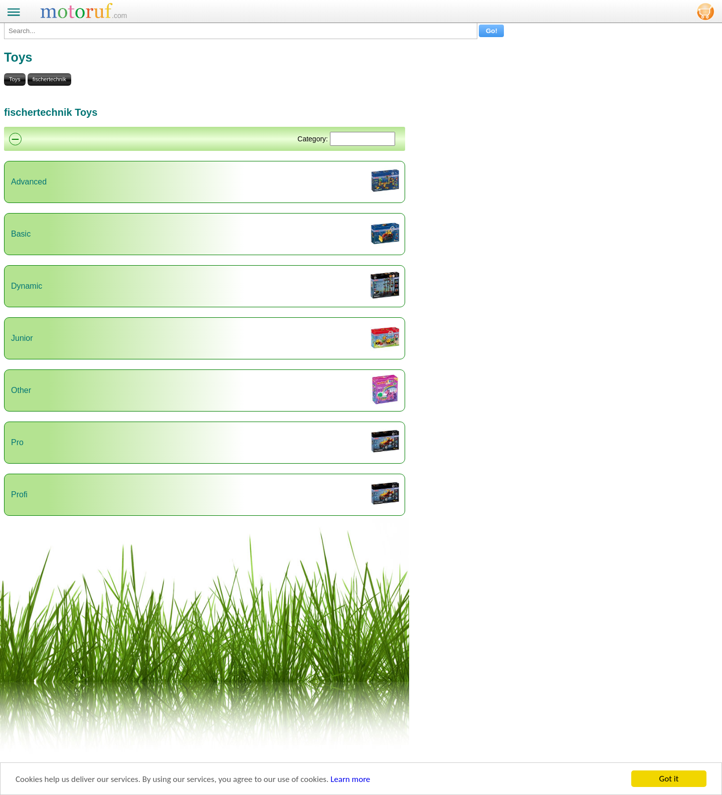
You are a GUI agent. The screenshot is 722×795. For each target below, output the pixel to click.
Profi (19, 494)
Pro (17, 442)
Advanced (29, 181)
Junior (22, 338)
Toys (15, 79)
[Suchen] (362, 139)
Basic (21, 234)
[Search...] (240, 31)
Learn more (350, 779)
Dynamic (26, 286)
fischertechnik (49, 79)
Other (21, 390)
